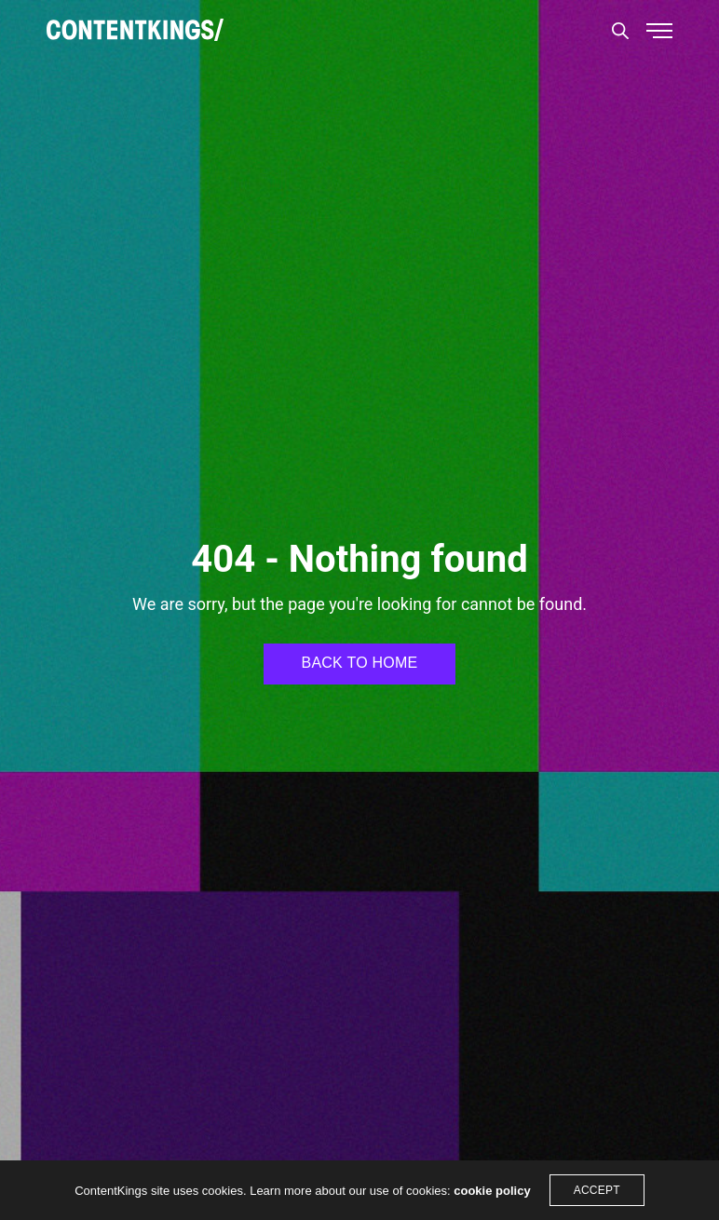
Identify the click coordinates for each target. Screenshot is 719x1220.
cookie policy (492, 1191)
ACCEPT (597, 1190)
